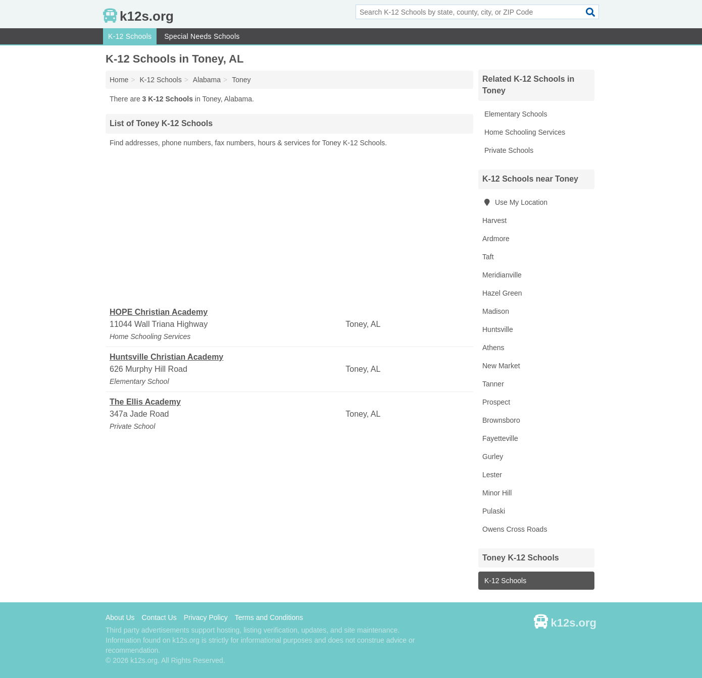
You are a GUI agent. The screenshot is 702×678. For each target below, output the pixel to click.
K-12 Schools (130, 36)
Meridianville (502, 275)
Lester (492, 475)
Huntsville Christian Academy (166, 357)
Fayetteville (500, 438)
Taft (488, 257)
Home (119, 80)
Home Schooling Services (523, 132)
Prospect (496, 402)
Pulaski (493, 511)
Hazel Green (502, 293)
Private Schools (507, 150)
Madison (495, 311)
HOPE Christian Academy (159, 312)
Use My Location (514, 202)
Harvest (494, 220)
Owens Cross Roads (514, 529)
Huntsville (497, 329)
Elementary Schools (514, 114)
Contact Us (158, 617)
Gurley (492, 457)
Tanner (493, 384)
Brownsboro (501, 420)
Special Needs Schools (201, 36)
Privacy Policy (206, 617)
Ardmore (496, 239)
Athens (493, 348)
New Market (501, 366)
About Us (120, 617)
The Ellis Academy (145, 402)
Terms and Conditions (269, 617)
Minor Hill (497, 493)
